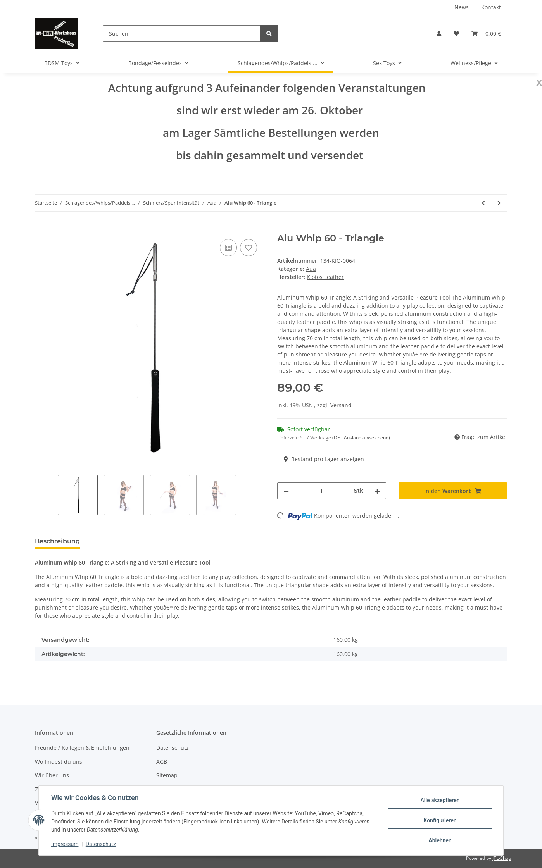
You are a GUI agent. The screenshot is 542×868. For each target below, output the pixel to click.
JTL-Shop (501, 858)
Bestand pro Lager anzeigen (324, 459)
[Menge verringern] (286, 491)
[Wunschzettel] (456, 33)
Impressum (64, 844)
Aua (311, 268)
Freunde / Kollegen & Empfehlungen (82, 747)
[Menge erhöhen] (377, 491)
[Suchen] (182, 33)
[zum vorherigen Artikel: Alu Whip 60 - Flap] (483, 203)
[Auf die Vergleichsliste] (228, 247)
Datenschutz (172, 747)
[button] (438, 33)
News (461, 7)
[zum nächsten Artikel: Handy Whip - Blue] (499, 203)
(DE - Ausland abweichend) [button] (361, 437)
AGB (161, 761)
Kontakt (491, 7)
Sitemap (167, 775)
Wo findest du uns (58, 761)
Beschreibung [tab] (57, 541)
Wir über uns (52, 775)
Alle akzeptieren (439, 800)
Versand (341, 405)
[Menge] (321, 491)
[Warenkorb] (486, 33)
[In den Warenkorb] (41, 228)
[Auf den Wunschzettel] (248, 247)
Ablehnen (439, 840)
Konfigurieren (439, 820)
